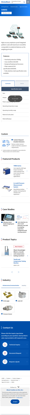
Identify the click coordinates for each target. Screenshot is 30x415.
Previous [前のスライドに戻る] (12, 272)
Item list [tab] (22, 83)
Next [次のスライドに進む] (19, 272)
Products (8, 378)
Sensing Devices (5, 380)
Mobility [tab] (24, 285)
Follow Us (15, 387)
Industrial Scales (14, 380)
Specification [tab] (8, 83)
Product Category (16, 378)
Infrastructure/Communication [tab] (11, 285)
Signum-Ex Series (5, 382)
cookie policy (19, 397)
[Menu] (28, 2)
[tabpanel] (15, 303)
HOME (3, 378)
